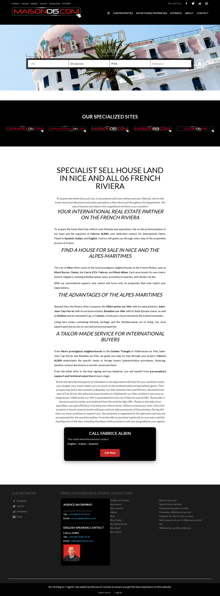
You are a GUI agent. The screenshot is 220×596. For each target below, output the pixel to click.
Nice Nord (115, 528)
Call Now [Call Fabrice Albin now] (110, 452)
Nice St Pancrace (168, 500)
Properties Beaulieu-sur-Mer (174, 508)
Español (34, 4)
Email (206, 3)
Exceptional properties (151, 13)
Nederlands (54, 4)
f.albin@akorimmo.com (82, 540)
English (25, 4)
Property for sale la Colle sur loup (176, 516)
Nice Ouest (116, 531)
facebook (186, 3)
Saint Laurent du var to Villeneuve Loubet (180, 520)
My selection (174, 3)
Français (15, 4)
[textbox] (53, 64)
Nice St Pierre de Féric (170, 504)
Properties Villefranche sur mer (175, 512)
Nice (112, 516)
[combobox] (48, 63)
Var (161, 524)
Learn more (104, 592)
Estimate (176, 13)
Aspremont (116, 504)
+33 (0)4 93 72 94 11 (79, 514)
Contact (203, 13)
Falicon (113, 512)
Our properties (123, 13)
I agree (118, 592)
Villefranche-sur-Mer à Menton (175, 528)
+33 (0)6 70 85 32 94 (79, 536)
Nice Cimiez (116, 520)
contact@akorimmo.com (83, 518)
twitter (193, 3)
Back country (116, 508)
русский (66, 4)
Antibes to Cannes (119, 500)
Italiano (43, 4)
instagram (199, 3)
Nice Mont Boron (118, 524)
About (189, 13)
